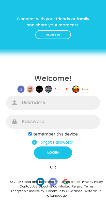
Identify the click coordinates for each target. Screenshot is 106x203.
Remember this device (55, 134)
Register (53, 34)
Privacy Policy (92, 182)
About (43, 186)
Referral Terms (83, 186)
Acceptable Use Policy (27, 191)
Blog (53, 186)
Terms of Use (70, 182)
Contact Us (28, 186)
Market (64, 186)
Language (57, 195)
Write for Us (92, 191)
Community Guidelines (64, 191)
